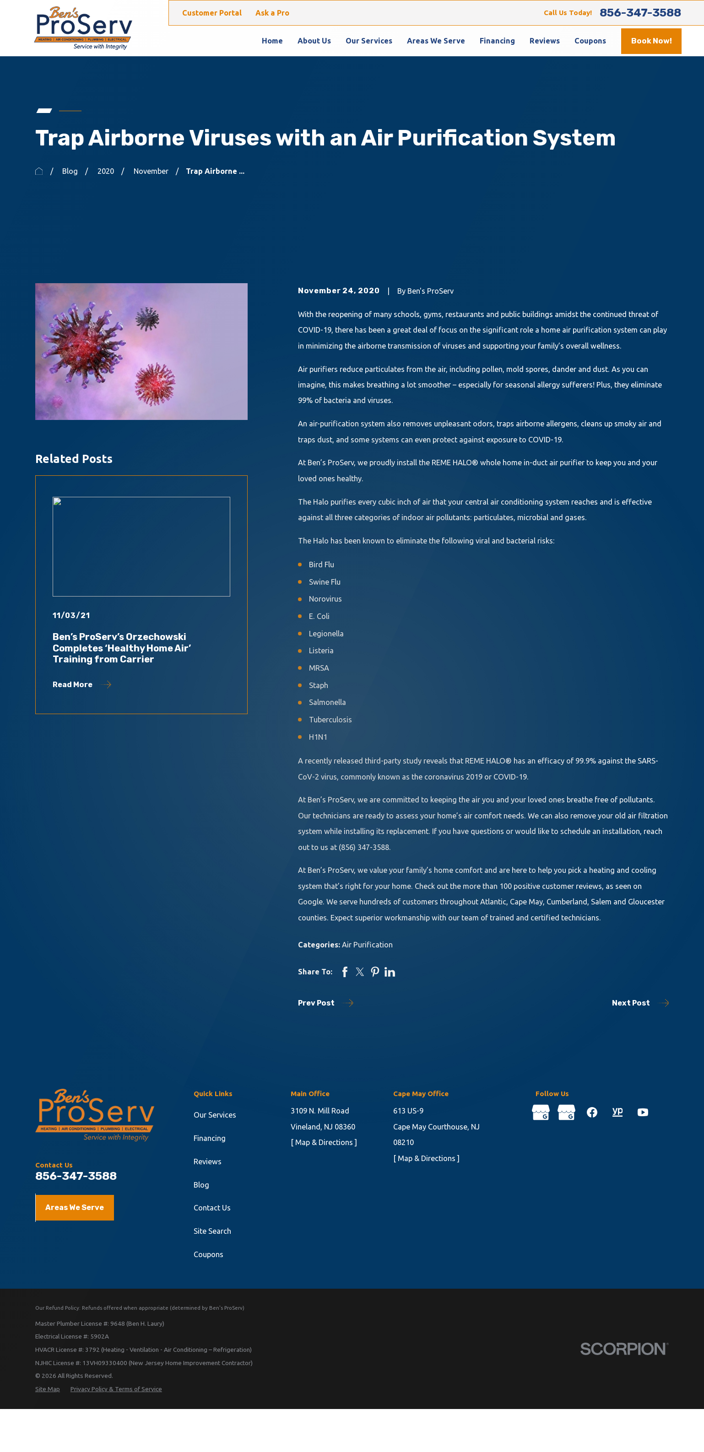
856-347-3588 (640, 13)
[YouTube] (643, 1112)
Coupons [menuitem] (590, 41)
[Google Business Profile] (541, 1112)
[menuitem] (47, 1389)
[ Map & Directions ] (324, 1142)
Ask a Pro (272, 13)
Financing (210, 1138)
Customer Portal (212, 13)
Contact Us (212, 1208)
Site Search (212, 1231)
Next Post (640, 1003)
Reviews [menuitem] (545, 41)
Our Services (215, 1115)
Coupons (208, 1254)
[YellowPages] (617, 1112)
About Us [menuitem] (314, 41)
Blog (201, 1185)
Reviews (208, 1161)
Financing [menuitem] (497, 41)
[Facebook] (592, 1112)
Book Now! (651, 41)
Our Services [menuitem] (369, 41)
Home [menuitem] (272, 41)
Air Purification (367, 945)
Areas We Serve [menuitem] (436, 41)
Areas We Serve (74, 1207)
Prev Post (325, 1003)
